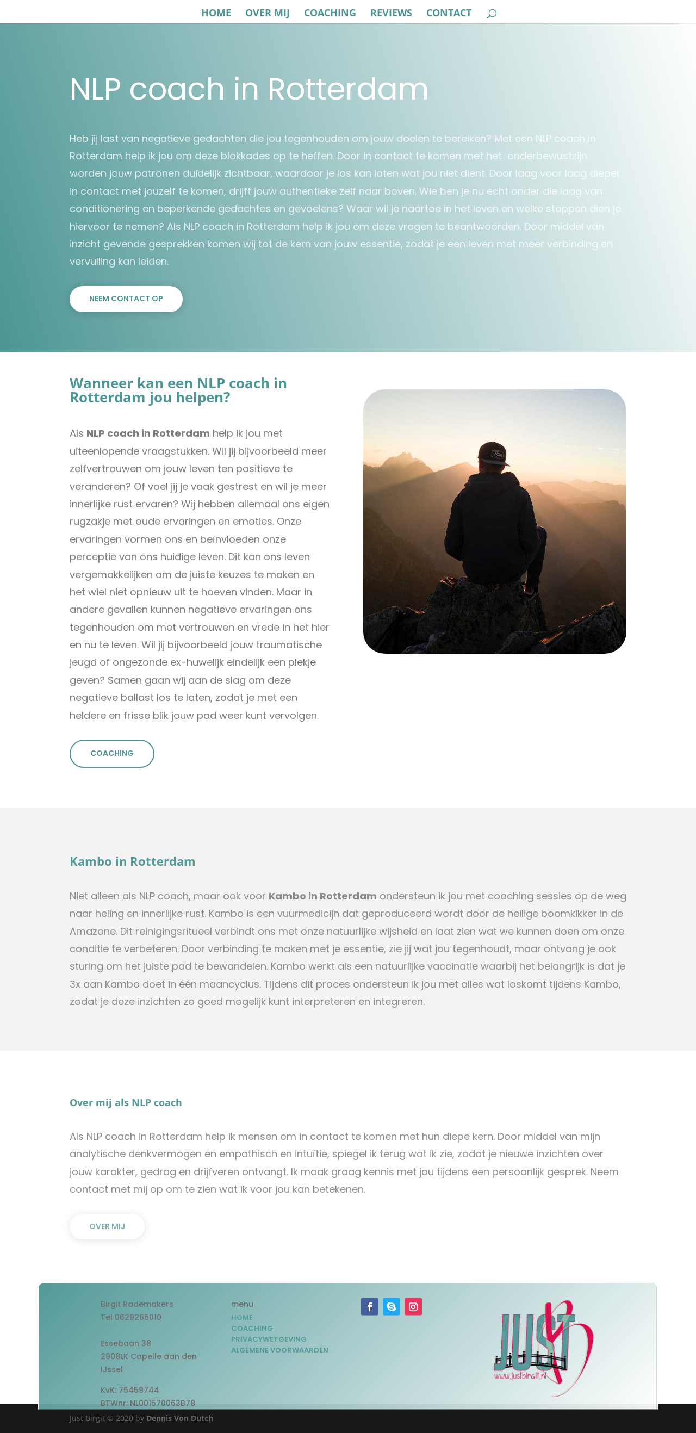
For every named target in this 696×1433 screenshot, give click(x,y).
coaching (330, 14)
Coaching (112, 753)
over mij (267, 14)
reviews (391, 14)
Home (216, 14)
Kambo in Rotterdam (323, 896)
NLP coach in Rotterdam (148, 433)
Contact (448, 14)
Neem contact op (126, 298)
